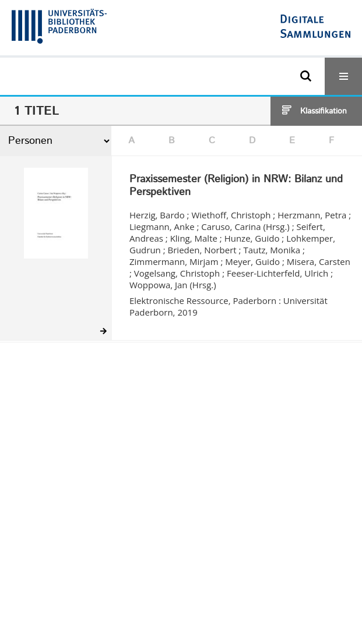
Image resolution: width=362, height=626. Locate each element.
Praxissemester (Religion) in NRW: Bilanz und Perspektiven (236, 186)
